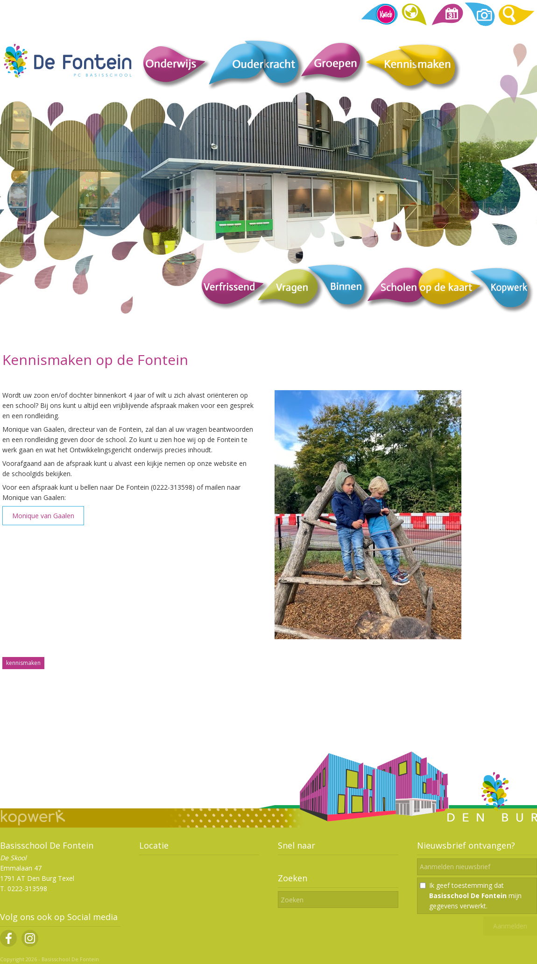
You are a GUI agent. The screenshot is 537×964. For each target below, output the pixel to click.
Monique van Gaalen (43, 515)
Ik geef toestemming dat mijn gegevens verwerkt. (475, 895)
